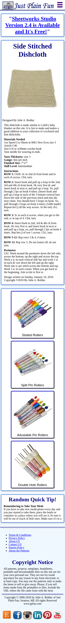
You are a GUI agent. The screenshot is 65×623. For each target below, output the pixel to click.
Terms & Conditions (20, 534)
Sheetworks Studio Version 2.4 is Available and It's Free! (32, 25)
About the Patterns (19, 550)
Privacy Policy (17, 538)
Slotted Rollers (32, 315)
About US (14, 541)
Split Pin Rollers (32, 365)
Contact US (15, 544)
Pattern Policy (16, 547)
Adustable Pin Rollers (32, 415)
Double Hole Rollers (32, 465)
